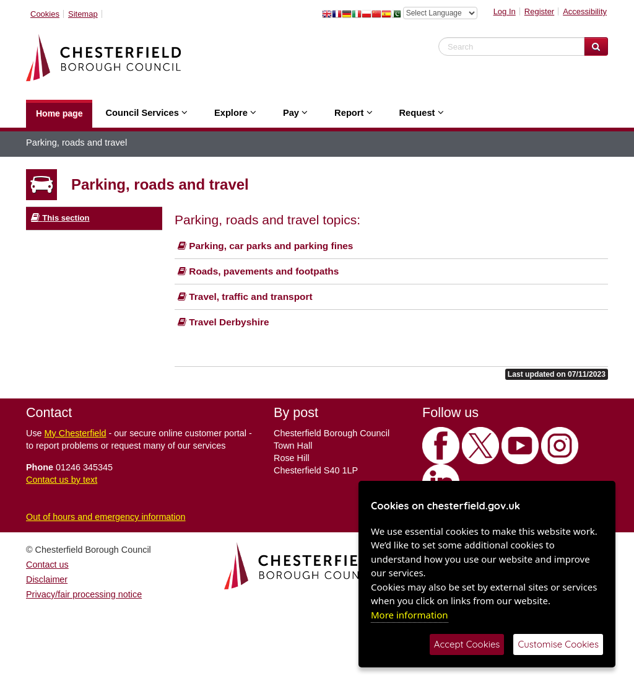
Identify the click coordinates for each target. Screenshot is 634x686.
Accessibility (585, 11)
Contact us (47, 564)
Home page (59, 113)
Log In (504, 11)
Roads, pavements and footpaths (258, 271)
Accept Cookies (467, 644)
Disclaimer (46, 579)
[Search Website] (596, 46)
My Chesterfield (75, 433)
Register (539, 11)
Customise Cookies (558, 644)
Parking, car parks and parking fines (265, 245)
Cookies (44, 14)
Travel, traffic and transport (245, 296)
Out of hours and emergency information (106, 517)
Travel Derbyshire (223, 322)
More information (409, 615)
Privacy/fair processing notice (84, 594)
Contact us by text (61, 480)
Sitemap (83, 14)
